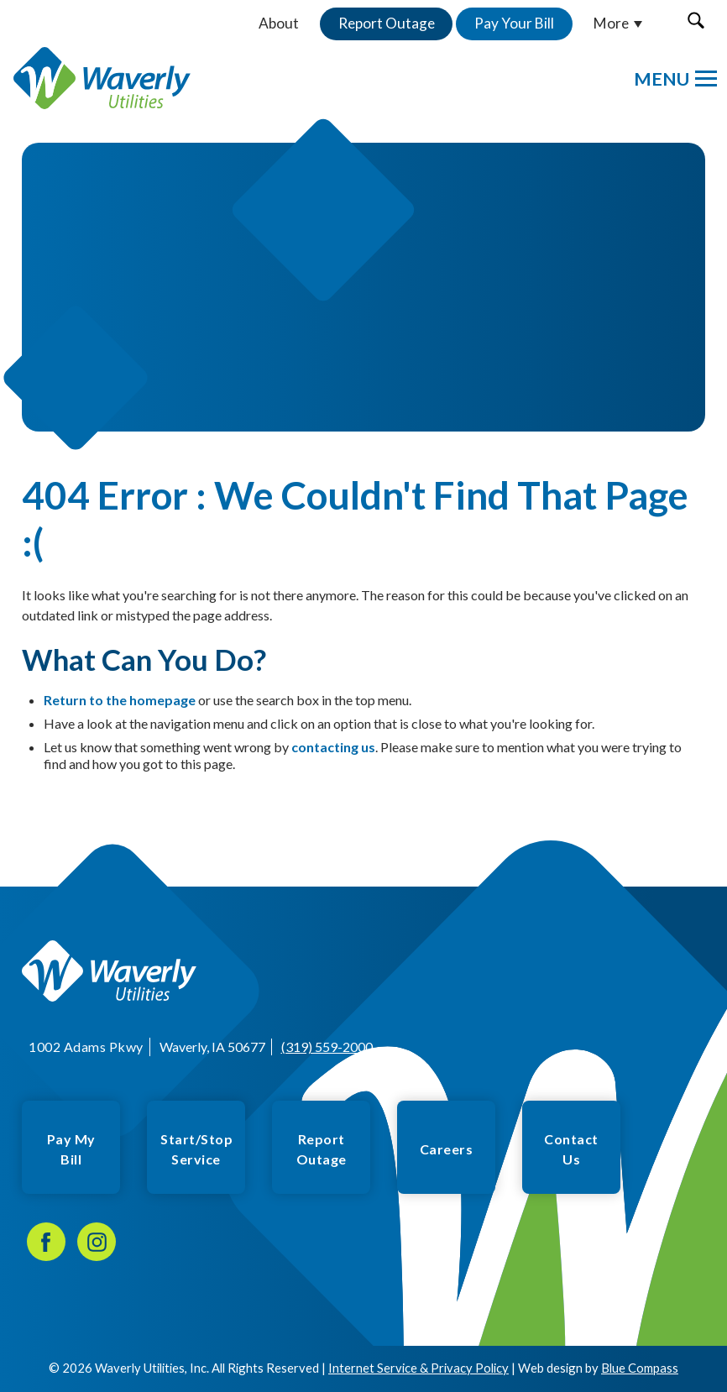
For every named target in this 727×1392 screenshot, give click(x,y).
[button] (695, 20)
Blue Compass (639, 1367)
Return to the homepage (120, 700)
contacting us (333, 747)
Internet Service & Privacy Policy (418, 1367)
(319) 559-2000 (326, 1046)
